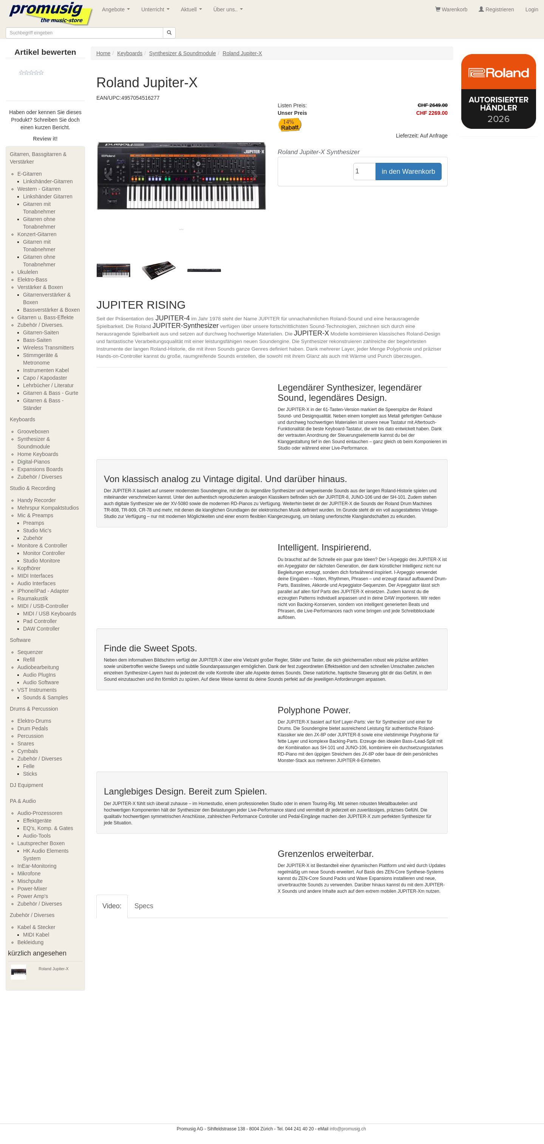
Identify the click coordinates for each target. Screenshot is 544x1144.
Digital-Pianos (33, 462)
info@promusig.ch (348, 1129)
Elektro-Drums (34, 721)
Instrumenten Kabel (46, 370)
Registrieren (496, 9)
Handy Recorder (36, 500)
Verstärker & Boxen (40, 287)
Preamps (33, 523)
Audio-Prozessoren (39, 813)
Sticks (30, 774)
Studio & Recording (33, 488)
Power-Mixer (32, 889)
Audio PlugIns (39, 675)
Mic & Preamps (35, 515)
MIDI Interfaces (35, 576)
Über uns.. (229, 11)
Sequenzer (30, 652)
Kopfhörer (28, 568)
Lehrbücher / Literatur (48, 385)
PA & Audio (23, 801)
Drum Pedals (32, 728)
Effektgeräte (37, 821)
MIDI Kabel (36, 935)
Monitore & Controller (42, 546)
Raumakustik (32, 598)
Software (20, 640)
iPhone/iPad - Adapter (43, 591)
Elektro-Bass (32, 280)
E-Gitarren (29, 174)
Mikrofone (28, 873)
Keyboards (22, 419)
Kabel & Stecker (36, 927)
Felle (28, 766)
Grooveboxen (33, 431)
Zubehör (33, 538)
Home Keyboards (37, 454)
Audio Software (41, 682)
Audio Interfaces (36, 583)
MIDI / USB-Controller (42, 606)
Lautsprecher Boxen (41, 843)
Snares (25, 744)
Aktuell (193, 11)
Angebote (117, 11)
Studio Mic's (37, 530)
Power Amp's (32, 896)
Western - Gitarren (39, 189)
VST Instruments (37, 690)
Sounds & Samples (45, 697)
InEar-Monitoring (37, 866)
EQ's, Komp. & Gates (48, 828)
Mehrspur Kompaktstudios (48, 508)
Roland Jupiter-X (53, 968)
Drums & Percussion (34, 709)
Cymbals (27, 751)
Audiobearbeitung (38, 667)
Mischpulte (30, 881)
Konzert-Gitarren (36, 234)
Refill (29, 660)
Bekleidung (30, 942)
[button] (109, 176)
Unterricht (156, 11)
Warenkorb (451, 9)
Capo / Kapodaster (45, 378)
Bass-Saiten (37, 340)
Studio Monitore (41, 561)
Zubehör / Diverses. (40, 325)
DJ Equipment (26, 785)
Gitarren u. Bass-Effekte (45, 317)
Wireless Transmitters (48, 348)
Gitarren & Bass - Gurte (50, 393)
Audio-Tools (37, 836)
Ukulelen (27, 272)
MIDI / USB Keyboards (49, 614)
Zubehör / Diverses (39, 477)
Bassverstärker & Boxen (51, 310)
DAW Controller (41, 629)
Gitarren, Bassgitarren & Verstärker (38, 158)
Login (531, 9)
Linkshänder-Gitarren (48, 181)
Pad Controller (40, 621)
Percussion (30, 736)
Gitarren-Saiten (41, 332)
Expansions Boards (40, 469)
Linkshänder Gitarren (48, 196)
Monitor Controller (44, 553)
